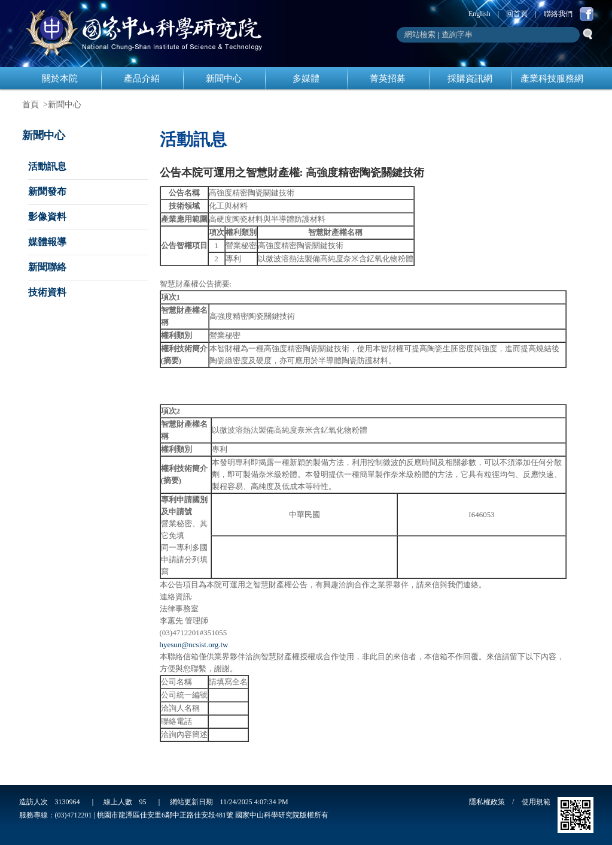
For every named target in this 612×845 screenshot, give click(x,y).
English (479, 14)
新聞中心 (224, 78)
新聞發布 (47, 191)
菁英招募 (388, 78)
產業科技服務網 (551, 78)
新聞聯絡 (47, 267)
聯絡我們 (558, 14)
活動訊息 (47, 166)
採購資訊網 (469, 78)
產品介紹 (142, 78)
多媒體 (306, 78)
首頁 (30, 104)
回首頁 (517, 14)
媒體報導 (47, 242)
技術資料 (47, 292)
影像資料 (47, 217)
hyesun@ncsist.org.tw (194, 644)
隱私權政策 (487, 802)
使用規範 (536, 802)
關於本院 (60, 78)
